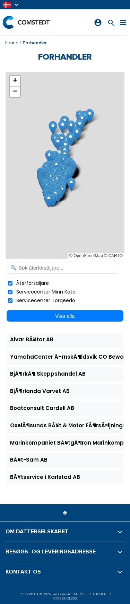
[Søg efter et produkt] (111, 22)
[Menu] (123, 22)
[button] (11, 4)
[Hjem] (27, 22)
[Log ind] (98, 22)
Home (12, 43)
